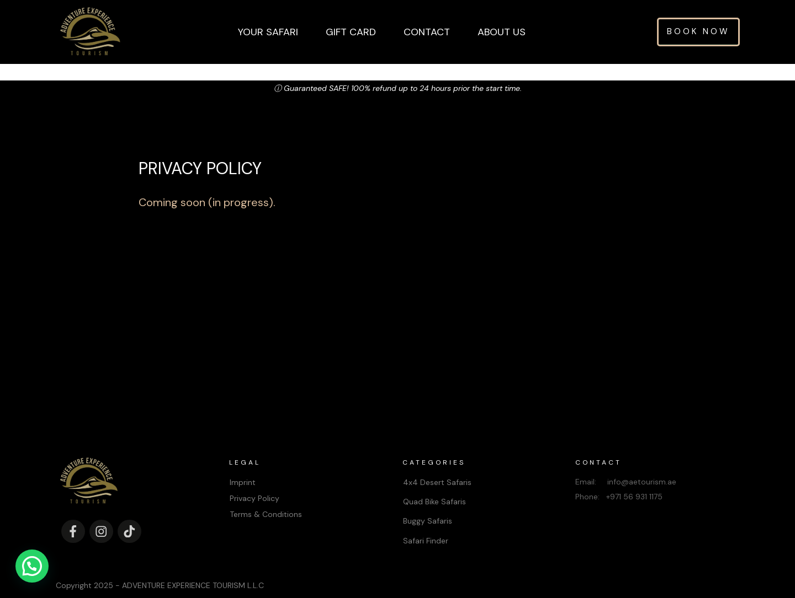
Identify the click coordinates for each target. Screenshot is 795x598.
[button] (32, 566)
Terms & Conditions (266, 498)
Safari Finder (425, 524)
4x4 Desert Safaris (437, 465)
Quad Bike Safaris (434, 485)
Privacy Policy (254, 482)
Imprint (243, 465)
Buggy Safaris (427, 504)
